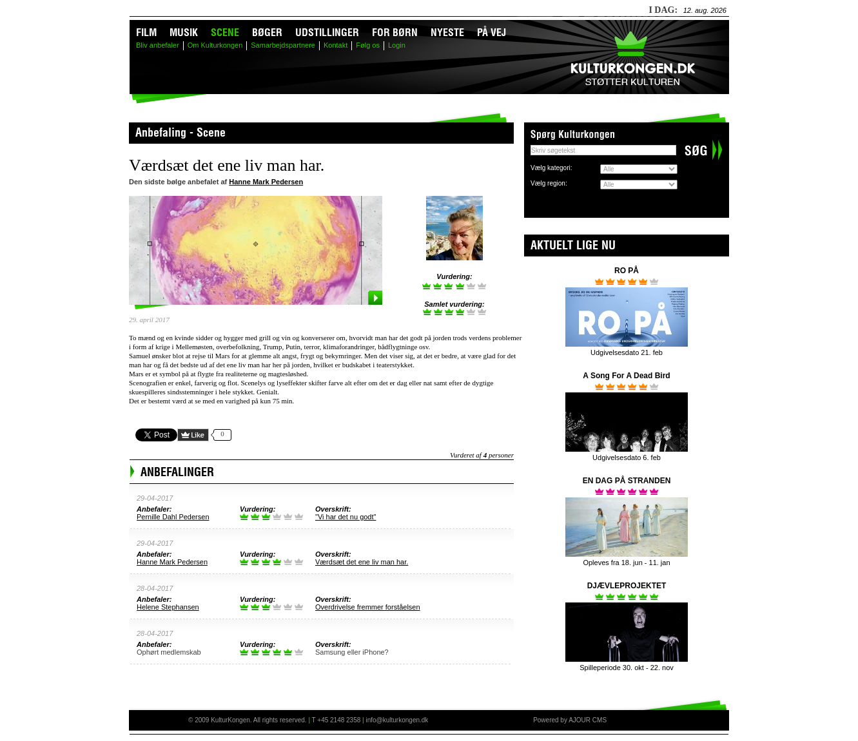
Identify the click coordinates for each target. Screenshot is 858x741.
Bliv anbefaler (157, 45)
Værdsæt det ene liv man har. (361, 562)
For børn (395, 32)
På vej (491, 32)
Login (396, 45)
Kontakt (335, 45)
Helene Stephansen (168, 607)
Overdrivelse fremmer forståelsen (367, 607)
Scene (225, 32)
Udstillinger (327, 32)
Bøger (267, 32)
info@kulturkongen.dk (397, 720)
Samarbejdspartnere (283, 45)
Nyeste (447, 32)
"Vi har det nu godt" (345, 517)
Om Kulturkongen (215, 45)
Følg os (368, 45)
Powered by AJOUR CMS (570, 720)
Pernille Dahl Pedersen (173, 517)
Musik (184, 32)
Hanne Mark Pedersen (266, 182)
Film (146, 32)
